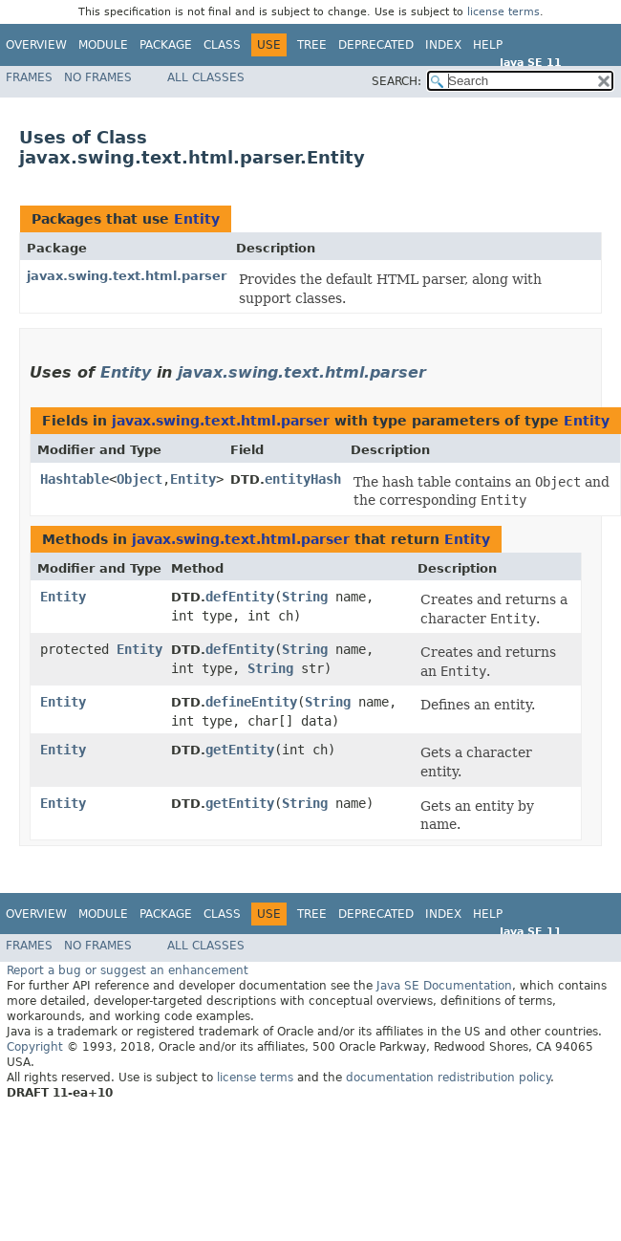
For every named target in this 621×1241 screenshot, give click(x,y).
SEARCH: (396, 81)
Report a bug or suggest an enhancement (127, 970)
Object (139, 479)
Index (443, 45)
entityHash (303, 479)
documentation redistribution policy (448, 1077)
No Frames (98, 77)
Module (103, 45)
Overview (36, 45)
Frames (29, 77)
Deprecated (376, 45)
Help (488, 45)
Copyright (35, 1047)
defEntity (239, 596)
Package (165, 45)
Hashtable (74, 479)
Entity (197, 219)
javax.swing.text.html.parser (126, 276)
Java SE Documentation (444, 985)
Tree (312, 45)
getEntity (239, 749)
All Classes (206, 77)
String (305, 596)
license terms (503, 12)
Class (222, 45)
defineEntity (251, 701)
